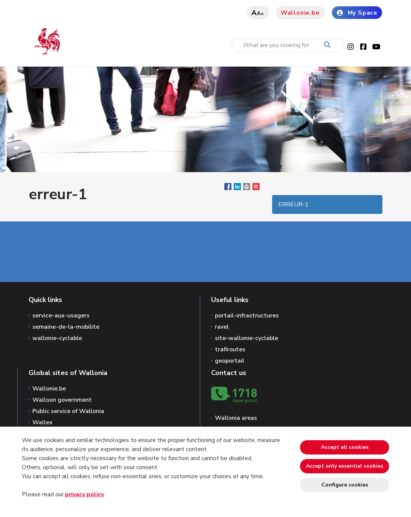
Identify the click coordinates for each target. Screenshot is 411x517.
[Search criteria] (287, 45)
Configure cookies (344, 484)
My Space (357, 13)
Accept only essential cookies (344, 466)
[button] (246, 188)
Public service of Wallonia (68, 411)
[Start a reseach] (329, 45)
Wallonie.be (300, 13)
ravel (222, 327)
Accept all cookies (344, 447)
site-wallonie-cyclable (246, 338)
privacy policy (84, 494)
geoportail (229, 360)
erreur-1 (293, 204)
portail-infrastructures (247, 315)
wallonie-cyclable (57, 338)
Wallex (42, 422)
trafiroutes (230, 349)
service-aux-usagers (61, 315)
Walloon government (62, 400)
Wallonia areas (236, 418)
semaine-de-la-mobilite (65, 327)
